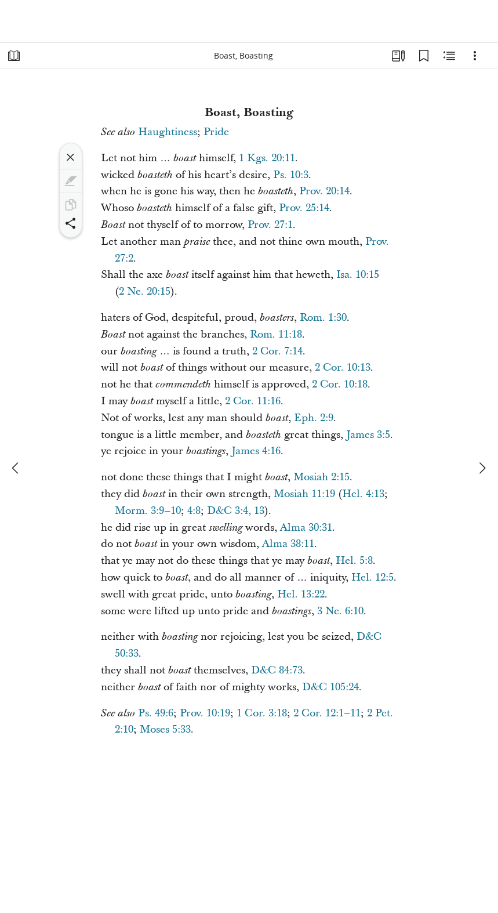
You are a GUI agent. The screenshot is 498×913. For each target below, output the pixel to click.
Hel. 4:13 (363, 494)
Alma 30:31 (306, 527)
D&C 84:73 (277, 670)
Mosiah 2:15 (321, 477)
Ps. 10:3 (290, 175)
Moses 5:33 (165, 729)
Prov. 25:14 (304, 208)
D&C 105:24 (330, 687)
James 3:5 (368, 434)
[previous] (16, 468)
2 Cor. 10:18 (340, 384)
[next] (481, 468)
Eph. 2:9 (313, 418)
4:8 (194, 510)
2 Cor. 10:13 (342, 367)
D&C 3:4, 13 (235, 510)
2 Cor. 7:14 (277, 351)
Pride (216, 132)
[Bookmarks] (423, 55)
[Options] (474, 55)
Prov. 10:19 (205, 713)
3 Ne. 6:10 (340, 611)
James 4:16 (256, 451)
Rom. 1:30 (323, 317)
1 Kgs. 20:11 (267, 158)
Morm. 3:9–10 (148, 510)
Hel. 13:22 (301, 594)
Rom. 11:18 (276, 334)
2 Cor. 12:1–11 (327, 713)
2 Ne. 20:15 (144, 291)
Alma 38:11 (288, 544)
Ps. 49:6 (155, 713)
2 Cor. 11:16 (253, 401)
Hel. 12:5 (372, 577)
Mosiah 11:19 (304, 494)
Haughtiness (167, 132)
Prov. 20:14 (324, 191)
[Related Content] (449, 55)
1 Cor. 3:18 (262, 713)
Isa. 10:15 (357, 274)
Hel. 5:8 (354, 560)
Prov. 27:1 (270, 225)
